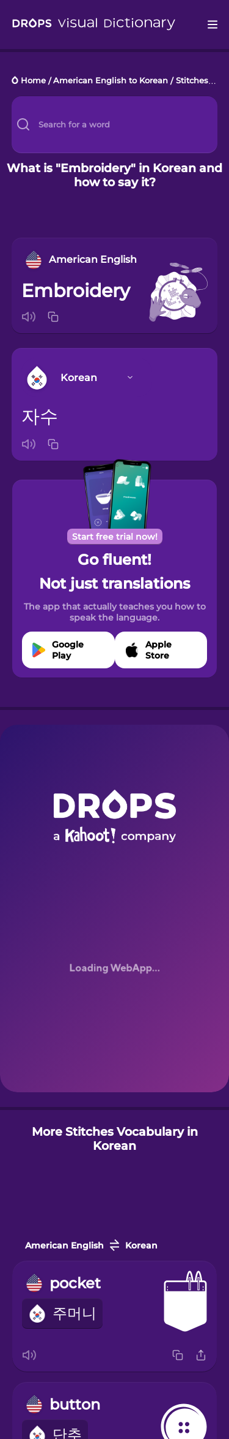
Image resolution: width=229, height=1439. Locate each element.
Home (33, 81)
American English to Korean (110, 81)
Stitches (192, 81)
